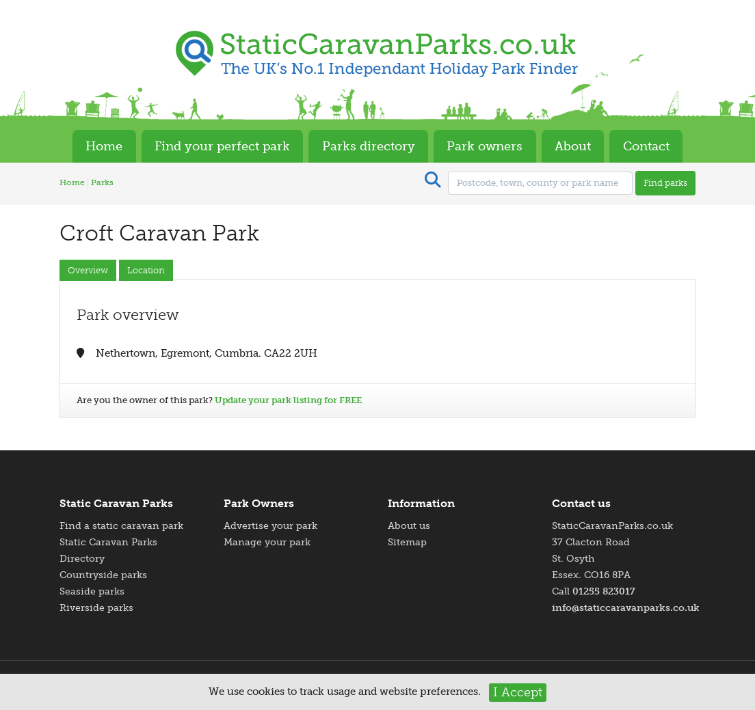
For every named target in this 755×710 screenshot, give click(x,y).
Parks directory (368, 146)
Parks (102, 182)
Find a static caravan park (121, 526)
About (573, 146)
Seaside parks (91, 591)
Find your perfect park (222, 146)
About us (409, 526)
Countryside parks (103, 575)
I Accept (517, 692)
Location (146, 270)
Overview (88, 270)
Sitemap (407, 542)
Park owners (484, 146)
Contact (646, 146)
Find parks (665, 183)
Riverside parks (96, 608)
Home (103, 146)
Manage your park (267, 542)
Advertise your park (270, 526)
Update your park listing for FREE (288, 400)
